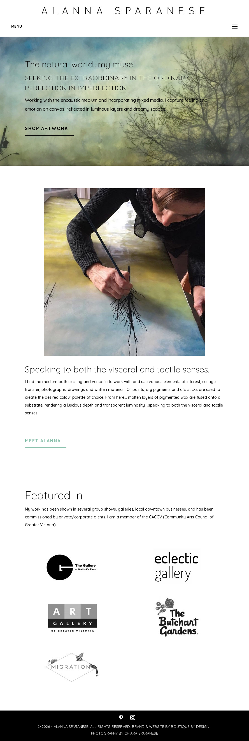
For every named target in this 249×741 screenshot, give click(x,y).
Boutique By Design (190, 726)
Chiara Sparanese (141, 733)
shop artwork (46, 128)
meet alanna (43, 440)
